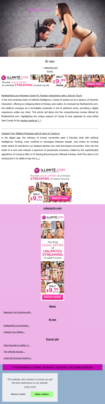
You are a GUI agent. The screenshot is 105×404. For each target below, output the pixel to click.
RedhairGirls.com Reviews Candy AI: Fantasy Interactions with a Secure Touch (41, 95)
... (40, 120)
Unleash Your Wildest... (14, 332)
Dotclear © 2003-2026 (84, 367)
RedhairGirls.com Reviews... (17, 325)
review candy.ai (28, 120)
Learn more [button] (30, 387)
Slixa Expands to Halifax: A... (17, 345)
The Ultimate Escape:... (14, 352)
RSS (71, 367)
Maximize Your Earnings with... (18, 312)
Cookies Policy (61, 367)
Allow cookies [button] (42, 394)
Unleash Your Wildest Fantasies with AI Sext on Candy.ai (30, 133)
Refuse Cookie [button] (18, 394)
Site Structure (48, 367)
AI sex (50, 71)
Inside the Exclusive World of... (18, 358)
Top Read (37, 367)
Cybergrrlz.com (25, 367)
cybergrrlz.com (51, 68)
